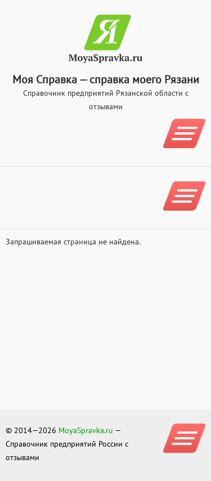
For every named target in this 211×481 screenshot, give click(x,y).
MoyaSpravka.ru (86, 430)
